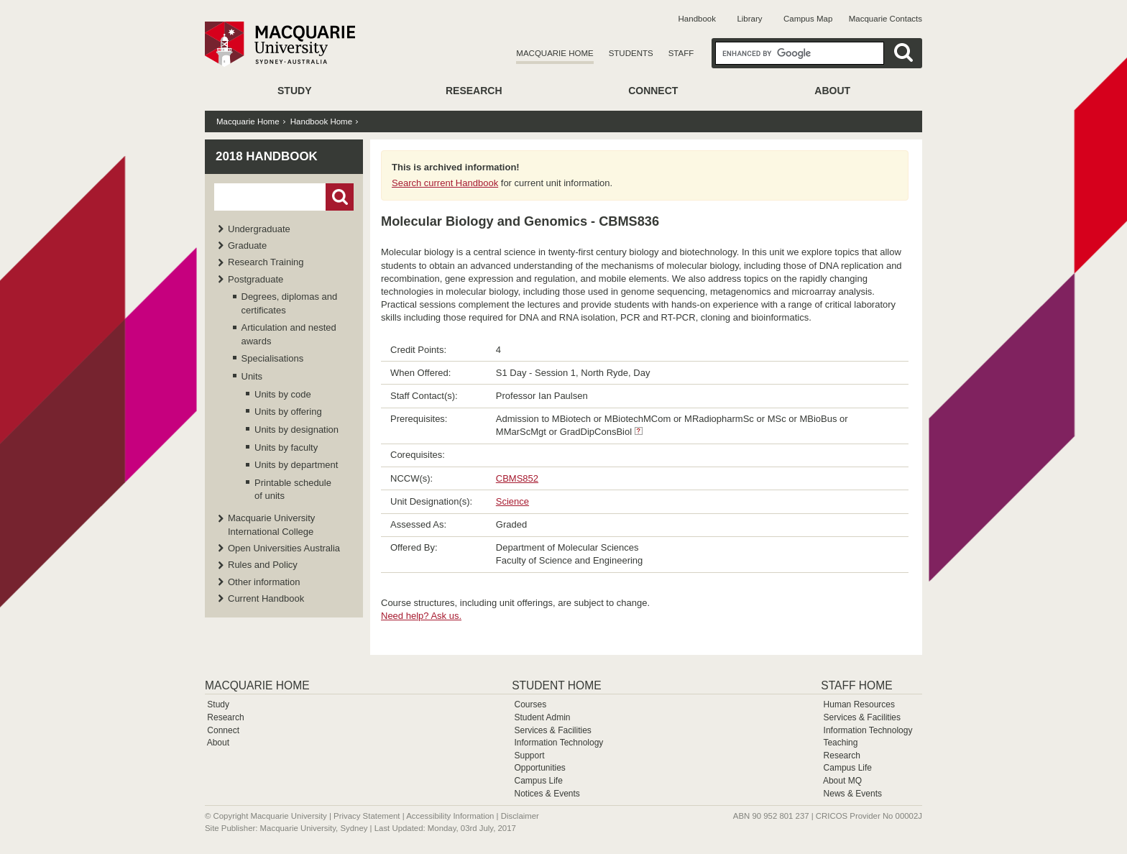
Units (252, 376)
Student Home (556, 685)
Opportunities (539, 768)
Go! (340, 197)
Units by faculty (286, 447)
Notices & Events (546, 794)
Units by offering (288, 411)
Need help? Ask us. (421, 615)
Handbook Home (321, 121)
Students (631, 53)
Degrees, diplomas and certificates (290, 303)
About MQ (842, 781)
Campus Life (538, 781)
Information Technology (558, 743)
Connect (653, 90)
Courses (530, 704)
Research (474, 90)
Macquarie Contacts (885, 18)
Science (512, 501)
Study (294, 90)
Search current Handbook (445, 183)
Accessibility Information (450, 816)
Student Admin (542, 717)
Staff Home (856, 685)
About (832, 90)
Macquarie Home (554, 53)
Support (529, 755)
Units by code (282, 394)
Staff (681, 53)
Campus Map (807, 18)
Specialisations (273, 358)
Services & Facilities (552, 730)
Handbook (697, 18)
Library (749, 18)
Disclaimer (520, 816)
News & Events (853, 794)
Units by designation (296, 429)
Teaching (840, 743)
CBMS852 (517, 478)
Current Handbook (266, 598)
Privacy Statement (367, 816)
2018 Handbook (267, 156)
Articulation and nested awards (289, 334)
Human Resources (859, 704)
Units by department (296, 464)
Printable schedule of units (292, 489)
